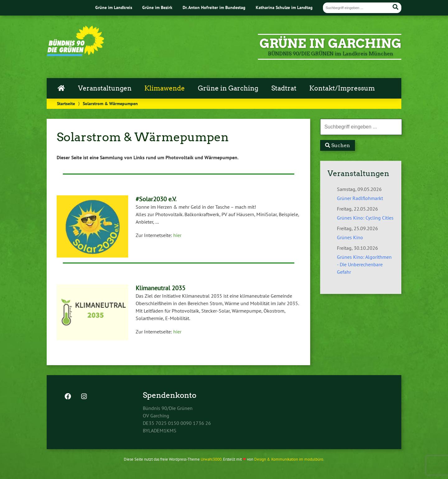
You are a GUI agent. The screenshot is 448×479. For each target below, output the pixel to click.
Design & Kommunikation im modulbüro (288, 459)
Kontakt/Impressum (342, 88)
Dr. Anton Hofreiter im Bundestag (214, 7)
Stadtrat (283, 88)
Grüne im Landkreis (113, 7)
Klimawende (164, 88)
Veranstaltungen (105, 88)
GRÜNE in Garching (330, 43)
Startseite (66, 103)
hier (177, 235)
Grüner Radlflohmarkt (360, 198)
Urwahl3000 (211, 459)
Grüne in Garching (228, 88)
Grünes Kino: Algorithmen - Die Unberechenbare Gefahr (364, 264)
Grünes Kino (350, 237)
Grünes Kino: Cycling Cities (365, 218)
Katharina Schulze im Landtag (284, 7)
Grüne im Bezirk (157, 7)
